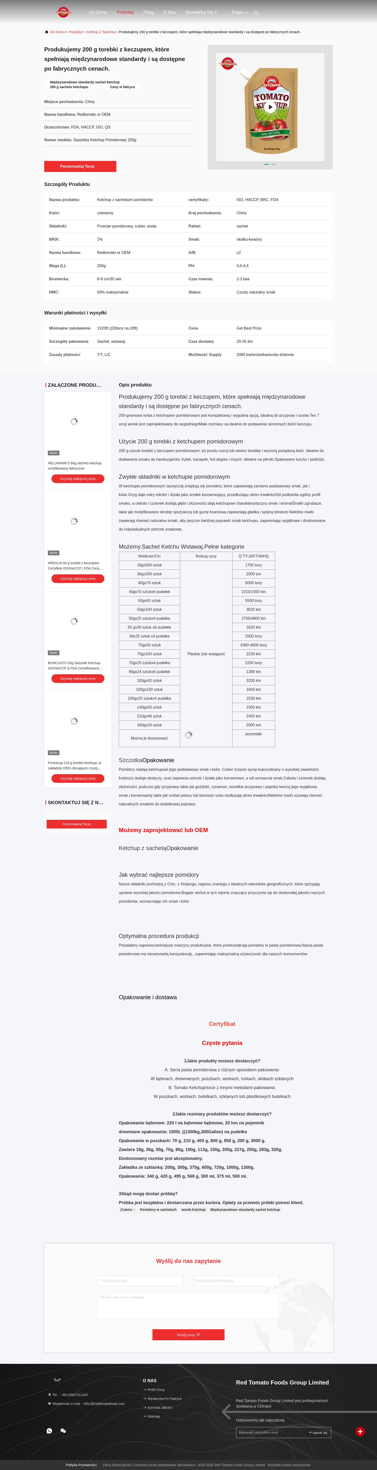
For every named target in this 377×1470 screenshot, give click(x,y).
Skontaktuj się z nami (201, 14)
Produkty (125, 12)
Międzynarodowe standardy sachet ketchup (245, 1210)
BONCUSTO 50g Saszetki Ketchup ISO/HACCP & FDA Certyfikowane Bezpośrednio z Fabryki (74, 668)
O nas (169, 12)
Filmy (149, 12)
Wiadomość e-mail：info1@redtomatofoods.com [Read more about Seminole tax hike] (86, 1404)
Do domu (98, 12)
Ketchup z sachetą (100, 32)
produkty (75, 32)
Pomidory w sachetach (158, 1210)
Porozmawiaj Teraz (80, 166)
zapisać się (317, 1432)
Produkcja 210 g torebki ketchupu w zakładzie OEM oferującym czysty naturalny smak (74, 768)
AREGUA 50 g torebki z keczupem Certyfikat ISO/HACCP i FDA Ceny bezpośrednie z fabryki (73, 568)
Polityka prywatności (81, 1465)
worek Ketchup (194, 1210)
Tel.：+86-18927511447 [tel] (68, 1395)
